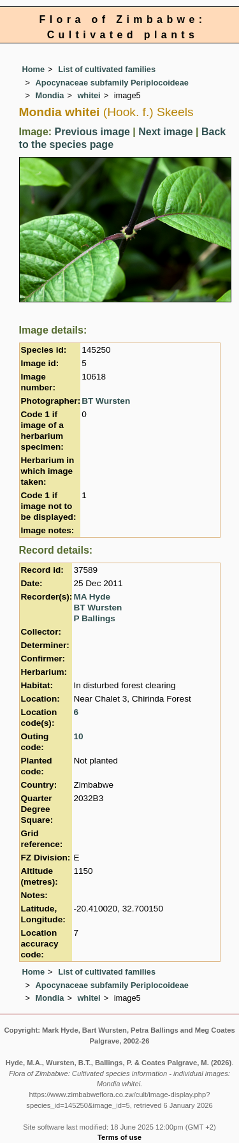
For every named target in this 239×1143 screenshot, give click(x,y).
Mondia (50, 95)
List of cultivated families (107, 69)
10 (78, 736)
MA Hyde (91, 596)
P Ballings (94, 618)
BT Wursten (106, 401)
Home (33, 69)
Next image (165, 131)
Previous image (92, 131)
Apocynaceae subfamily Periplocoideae (112, 82)
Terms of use (119, 1137)
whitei (88, 95)
